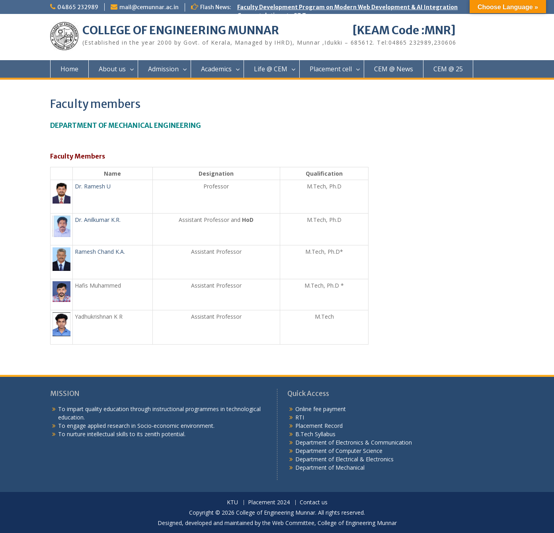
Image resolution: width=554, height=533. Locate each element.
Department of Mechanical (330, 467)
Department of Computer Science (338, 451)
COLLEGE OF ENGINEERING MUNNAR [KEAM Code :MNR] (269, 30)
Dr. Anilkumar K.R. (98, 219)
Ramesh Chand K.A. (100, 251)
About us (112, 69)
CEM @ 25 (448, 69)
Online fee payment (320, 409)
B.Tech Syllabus (315, 434)
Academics (216, 69)
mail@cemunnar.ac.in (149, 7)
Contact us (314, 502)
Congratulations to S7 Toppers (281, 15)
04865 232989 (77, 7)
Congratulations (261, 49)
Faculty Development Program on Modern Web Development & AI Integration (347, 7)
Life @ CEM (270, 69)
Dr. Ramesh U (93, 186)
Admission (163, 69)
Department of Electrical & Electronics (344, 459)
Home (69, 69)
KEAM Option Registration (274, 57)
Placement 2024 (269, 502)
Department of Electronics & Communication (354, 442)
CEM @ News (393, 69)
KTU (232, 502)
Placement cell (331, 69)
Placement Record (319, 425)
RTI (299, 417)
